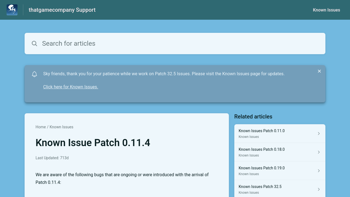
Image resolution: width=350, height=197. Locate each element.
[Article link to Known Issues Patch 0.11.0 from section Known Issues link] (279, 133)
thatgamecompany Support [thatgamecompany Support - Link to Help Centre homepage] (62, 10)
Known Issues (326, 10)
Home (41, 127)
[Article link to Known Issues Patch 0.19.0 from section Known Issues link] (279, 170)
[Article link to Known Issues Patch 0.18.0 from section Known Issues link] (279, 152)
